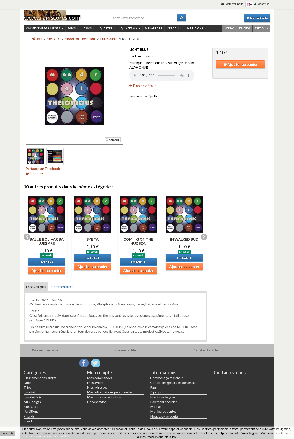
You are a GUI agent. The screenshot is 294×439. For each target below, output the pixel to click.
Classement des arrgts (44, 28)
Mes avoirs (95, 382)
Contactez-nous (230, 372)
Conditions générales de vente (172, 382)
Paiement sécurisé (163, 402)
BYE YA (92, 239)
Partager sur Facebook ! (44, 168)
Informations (163, 372)
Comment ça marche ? (166, 378)
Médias (229, 28)
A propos (157, 392)
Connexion (261, 3)
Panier (257, 18)
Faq (153, 387)
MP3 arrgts (153, 28)
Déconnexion (97, 402)
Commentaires (62, 287)
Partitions (196, 28)
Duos (73, 28)
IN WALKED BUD (184, 239)
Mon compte (99, 372)
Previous (27, 237)
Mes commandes (99, 378)
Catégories (35, 372)
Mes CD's (174, 28)
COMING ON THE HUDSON (138, 241)
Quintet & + (130, 28)
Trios (89, 28)
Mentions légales (163, 397)
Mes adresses (97, 387)
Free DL (261, 28)
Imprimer (35, 173)
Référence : (136, 96)
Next (204, 237)
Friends (244, 28)
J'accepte (7, 433)
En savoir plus (36, 287)
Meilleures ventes (163, 411)
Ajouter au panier (240, 64)
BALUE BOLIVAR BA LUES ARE (47, 241)
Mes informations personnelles (110, 392)
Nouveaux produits (164, 416)
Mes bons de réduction (104, 397)
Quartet (107, 28)
